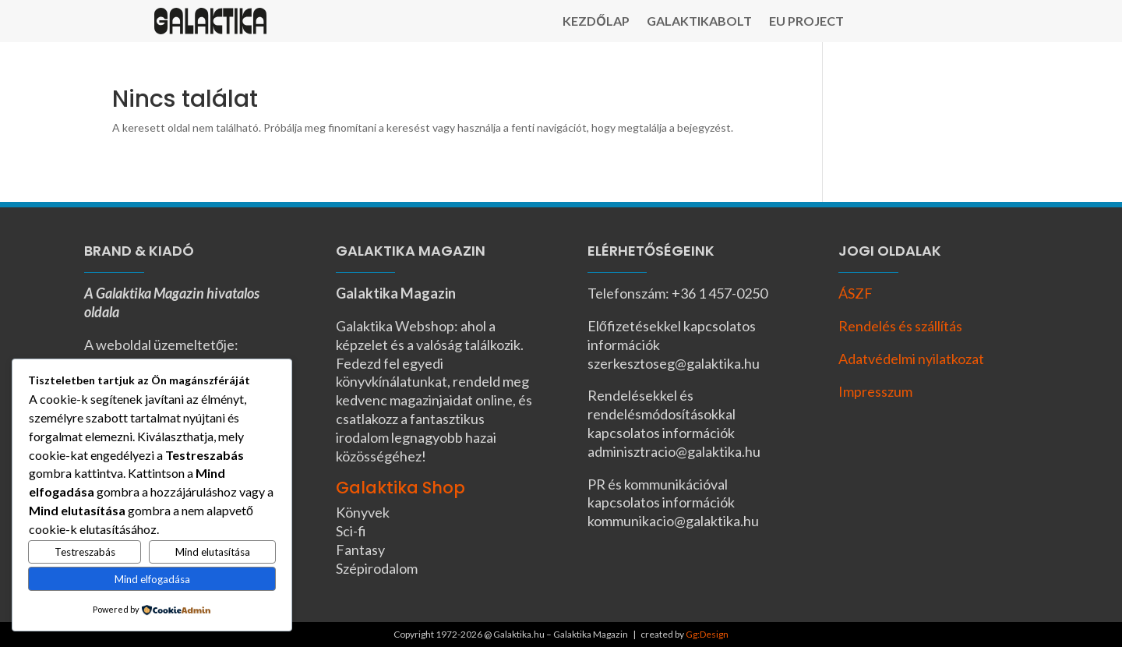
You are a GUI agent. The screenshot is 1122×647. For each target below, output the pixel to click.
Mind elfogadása (152, 579)
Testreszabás (85, 552)
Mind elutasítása (212, 552)
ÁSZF (855, 293)
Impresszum (875, 391)
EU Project (806, 22)
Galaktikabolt (699, 22)
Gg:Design (707, 634)
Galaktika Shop (400, 487)
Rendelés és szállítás (900, 325)
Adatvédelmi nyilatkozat (911, 358)
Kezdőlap (596, 22)
